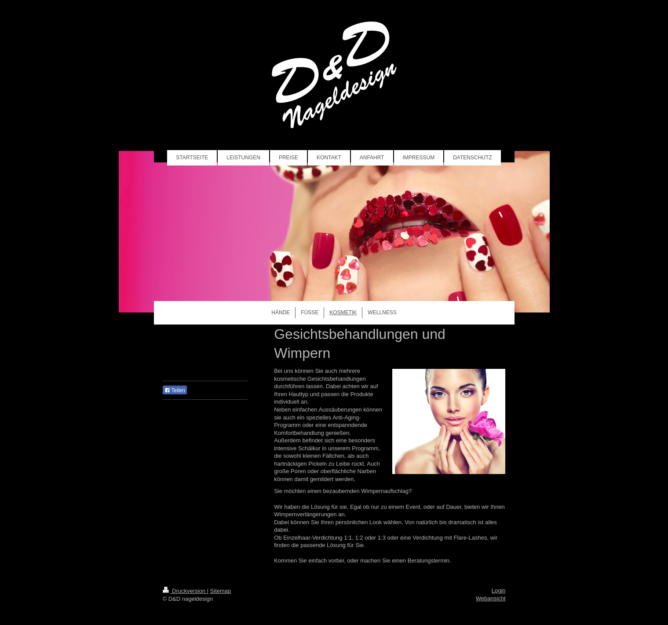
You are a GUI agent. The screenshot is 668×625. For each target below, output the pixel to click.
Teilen (174, 390)
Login (499, 590)
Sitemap (220, 591)
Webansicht (491, 598)
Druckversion (185, 591)
